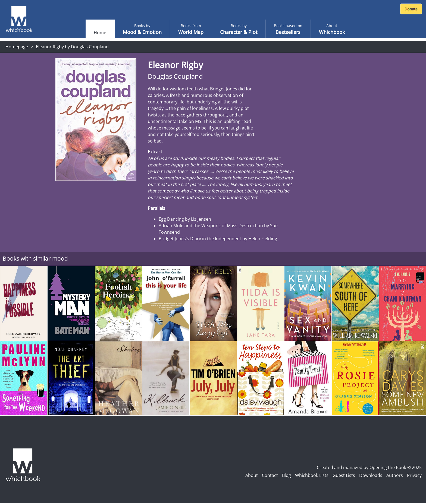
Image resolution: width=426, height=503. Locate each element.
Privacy (414, 475)
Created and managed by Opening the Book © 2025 (369, 467)
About (251, 475)
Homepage (16, 47)
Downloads (370, 475)
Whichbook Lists (311, 475)
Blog (286, 475)
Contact (270, 475)
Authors (394, 475)
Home (100, 33)
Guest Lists (344, 475)
